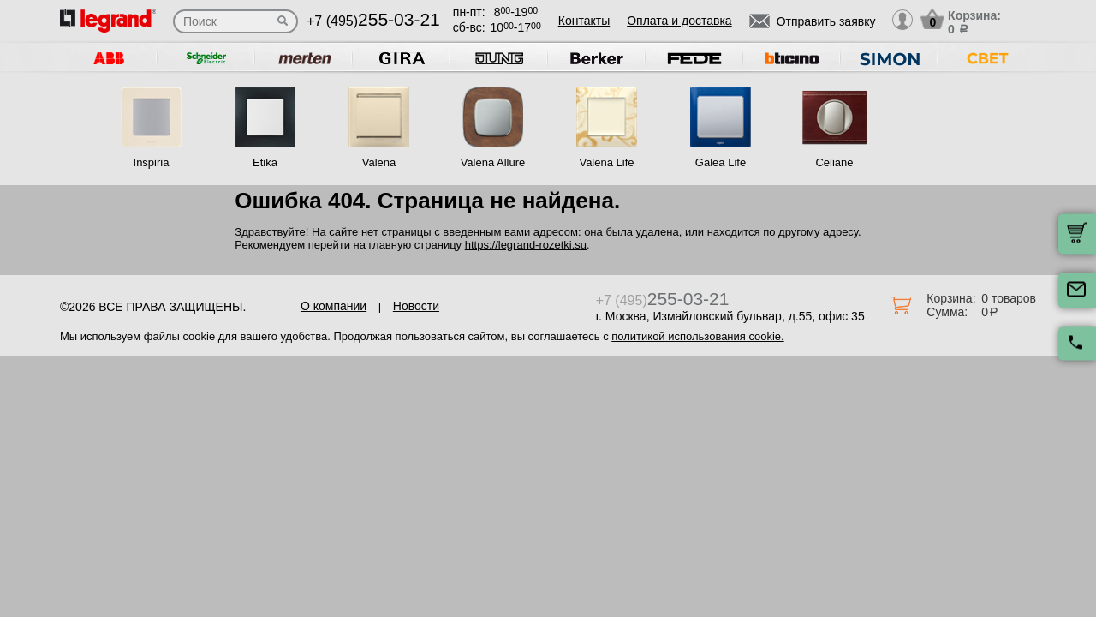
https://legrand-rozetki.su (526, 244)
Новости (416, 306)
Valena (379, 162)
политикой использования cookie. (697, 336)
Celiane (834, 162)
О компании (333, 306)
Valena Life (606, 162)
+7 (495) (373, 21)
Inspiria (152, 162)
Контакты (584, 20)
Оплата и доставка (679, 20)
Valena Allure (493, 162)
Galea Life (720, 162)
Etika (265, 162)
